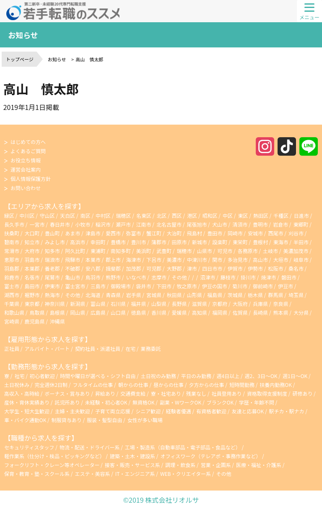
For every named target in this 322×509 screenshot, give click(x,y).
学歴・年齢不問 (257, 402)
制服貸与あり (67, 419)
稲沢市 (103, 224)
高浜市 (77, 241)
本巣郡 (31, 268)
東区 (243, 215)
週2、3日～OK (262, 375)
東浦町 (98, 250)
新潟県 (77, 303)
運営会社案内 (25, 169)
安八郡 (93, 268)
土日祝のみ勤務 (159, 375)
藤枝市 (228, 277)
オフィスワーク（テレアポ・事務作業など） (210, 455)
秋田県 (174, 294)
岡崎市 (235, 233)
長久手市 (14, 224)
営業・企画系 (216, 464)
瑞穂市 (184, 250)
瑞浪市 (52, 259)
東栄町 (240, 241)
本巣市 (93, 259)
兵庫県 (260, 303)
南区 (85, 215)
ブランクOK (221, 402)
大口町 (31, 233)
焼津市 (268, 277)
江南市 (143, 224)
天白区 (67, 215)
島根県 (57, 312)
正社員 (11, 348)
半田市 (301, 241)
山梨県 (158, 303)
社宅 (19, 375)
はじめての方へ (28, 141)
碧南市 (11, 241)
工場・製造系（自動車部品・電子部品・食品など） (183, 447)
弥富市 (133, 233)
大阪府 (240, 303)
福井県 (138, 303)
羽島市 (31, 259)
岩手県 (133, 294)
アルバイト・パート (47, 348)
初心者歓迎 (42, 375)
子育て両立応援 (113, 411)
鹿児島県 (34, 321)
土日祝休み (17, 384)
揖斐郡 (113, 268)
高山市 (260, 259)
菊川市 (239, 286)
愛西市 (113, 233)
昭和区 (210, 215)
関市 (217, 259)
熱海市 (52, 294)
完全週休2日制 (51, 384)
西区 (177, 215)
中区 (228, 215)
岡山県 (77, 312)
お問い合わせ (25, 187)
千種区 (280, 215)
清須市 (239, 224)
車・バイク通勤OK (25, 419)
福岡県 (219, 312)
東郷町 (300, 224)
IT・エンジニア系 (135, 473)
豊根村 (260, 241)
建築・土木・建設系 (132, 455)
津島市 (93, 233)
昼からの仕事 (169, 384)
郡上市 (113, 259)
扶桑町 (11, 233)
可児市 (224, 250)
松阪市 (275, 268)
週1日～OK (296, 375)
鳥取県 (36, 312)
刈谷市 (296, 233)
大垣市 (280, 259)
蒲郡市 (158, 241)
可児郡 (153, 268)
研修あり (303, 393)
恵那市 (11, 259)
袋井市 (143, 286)
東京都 (31, 303)
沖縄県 (57, 321)
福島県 (214, 294)
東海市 (280, 241)
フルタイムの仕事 (93, 384)
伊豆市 (285, 286)
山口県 (118, 312)
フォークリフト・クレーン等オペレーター (51, 464)
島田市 (31, 286)
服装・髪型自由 (105, 419)
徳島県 (138, 312)
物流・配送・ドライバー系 (90, 447)
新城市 (199, 241)
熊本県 (280, 312)
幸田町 (98, 241)
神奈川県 (55, 303)
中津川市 (197, 259)
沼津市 (207, 277)
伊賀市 (235, 268)
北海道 (93, 294)
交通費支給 (133, 393)
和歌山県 (14, 312)
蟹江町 (153, 233)
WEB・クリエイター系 (185, 473)
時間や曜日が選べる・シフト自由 (98, 375)
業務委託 (151, 348)
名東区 (143, 215)
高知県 (199, 312)
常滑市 (11, 250)
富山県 (98, 303)
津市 (192, 268)
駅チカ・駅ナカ (287, 411)
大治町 (174, 233)
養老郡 (52, 268)
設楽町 (219, 241)
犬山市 (219, 224)
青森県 (113, 294)
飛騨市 (72, 259)
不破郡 (72, 268)
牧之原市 (187, 286)
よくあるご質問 (28, 150)
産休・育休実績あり (27, 402)
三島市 (98, 286)
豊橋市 (118, 241)
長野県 (179, 303)
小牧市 (82, 224)
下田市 (163, 286)
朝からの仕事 (134, 384)
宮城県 (153, 294)
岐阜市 (301, 259)
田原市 (179, 241)
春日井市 (60, 224)
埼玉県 (296, 294)
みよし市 (55, 241)
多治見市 (238, 259)
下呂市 (153, 259)
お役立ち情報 (25, 160)
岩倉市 (280, 224)
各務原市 (248, 250)
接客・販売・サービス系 (132, 464)
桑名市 (296, 268)
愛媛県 (179, 312)
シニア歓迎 (148, 411)
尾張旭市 (197, 224)
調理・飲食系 (180, 464)
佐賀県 (240, 312)
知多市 (52, 250)
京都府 (219, 303)
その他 (179, 277)
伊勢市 (255, 268)
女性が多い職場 (145, 419)
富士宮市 (75, 286)
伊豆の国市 (214, 286)
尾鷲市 (52, 277)
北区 (161, 215)
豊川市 (138, 241)
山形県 (194, 294)
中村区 (103, 215)
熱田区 (260, 215)
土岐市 (270, 250)
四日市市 (212, 268)
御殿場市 (121, 286)
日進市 (301, 215)
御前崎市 (263, 286)
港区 (192, 215)
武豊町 (163, 250)
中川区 (26, 215)
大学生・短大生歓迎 (27, 411)
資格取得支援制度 (267, 393)
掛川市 (248, 277)
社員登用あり (227, 393)
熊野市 (113, 277)
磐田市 (288, 277)
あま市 (72, 233)
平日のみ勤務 (197, 375)
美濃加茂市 (295, 250)
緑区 (9, 215)
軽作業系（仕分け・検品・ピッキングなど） (54, 455)
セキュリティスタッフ (29, 447)
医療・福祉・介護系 (258, 464)
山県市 (204, 250)
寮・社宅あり (166, 393)
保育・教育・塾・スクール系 (37, 473)
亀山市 (72, 277)
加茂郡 (133, 268)
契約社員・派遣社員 (97, 348)
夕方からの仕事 (207, 384)
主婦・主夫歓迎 (73, 411)
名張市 (31, 277)
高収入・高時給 (22, 393)
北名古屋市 (169, 224)
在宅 (130, 348)
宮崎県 (11, 321)
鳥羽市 (93, 277)
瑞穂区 (123, 215)
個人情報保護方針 (30, 178)
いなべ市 (136, 277)
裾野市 (31, 294)
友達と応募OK (248, 411)
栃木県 (255, 294)
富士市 (11, 286)
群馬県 (275, 294)
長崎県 (260, 312)
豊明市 (260, 224)
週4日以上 (229, 375)
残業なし (197, 393)
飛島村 (194, 233)
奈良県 (280, 303)
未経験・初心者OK (106, 402)
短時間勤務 (242, 384)
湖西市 (11, 294)
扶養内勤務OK (276, 384)
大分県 (301, 312)
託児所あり (68, 402)
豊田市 (214, 233)
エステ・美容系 (92, 473)
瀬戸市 (123, 224)
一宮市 (36, 224)
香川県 (158, 312)
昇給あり (106, 393)
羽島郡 (11, 268)
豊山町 (52, 233)
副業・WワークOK (181, 402)
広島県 (98, 312)
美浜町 (143, 250)
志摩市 (158, 277)
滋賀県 (199, 303)
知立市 (31, 241)
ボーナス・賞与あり (67, 393)
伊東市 (52, 286)
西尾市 (275, 233)
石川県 (118, 303)
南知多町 (121, 250)
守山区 (47, 215)
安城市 (255, 233)
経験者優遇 (179, 411)
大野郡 (174, 268)
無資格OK (144, 402)
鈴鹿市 (11, 277)
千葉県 (11, 303)
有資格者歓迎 (212, 411)
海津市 (133, 259)
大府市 (31, 250)
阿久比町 (75, 250)
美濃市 (174, 259)
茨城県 (235, 294)
